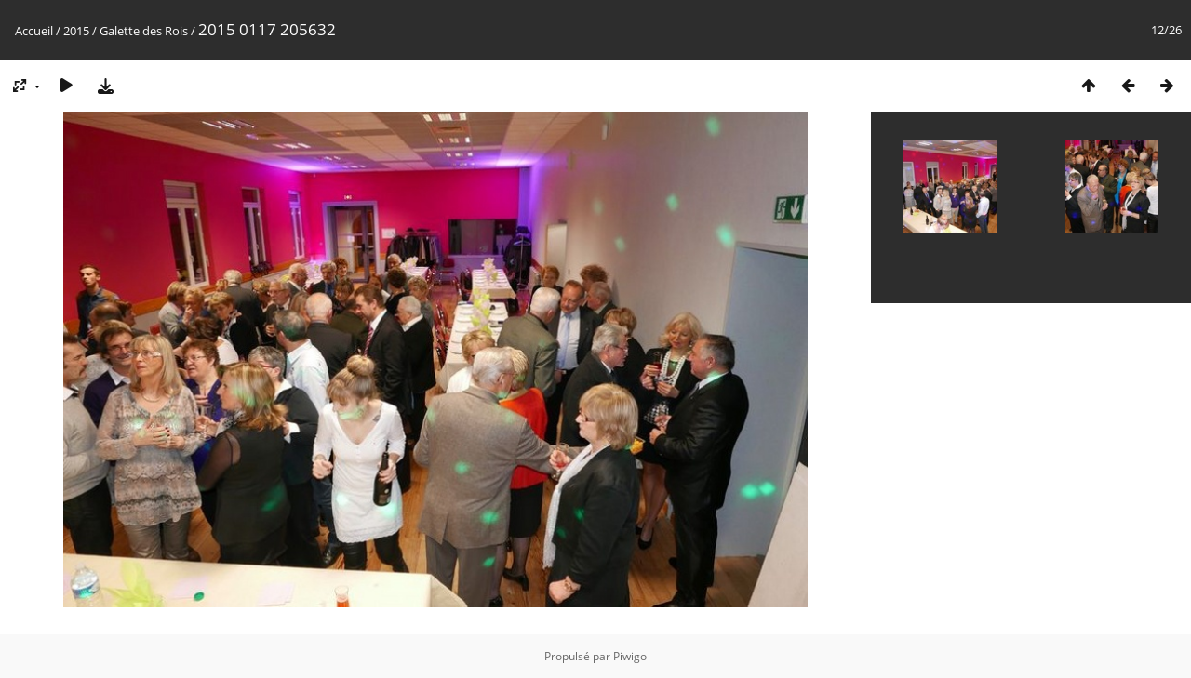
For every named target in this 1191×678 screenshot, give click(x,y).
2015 (76, 30)
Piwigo (630, 656)
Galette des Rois (144, 30)
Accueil (34, 30)
